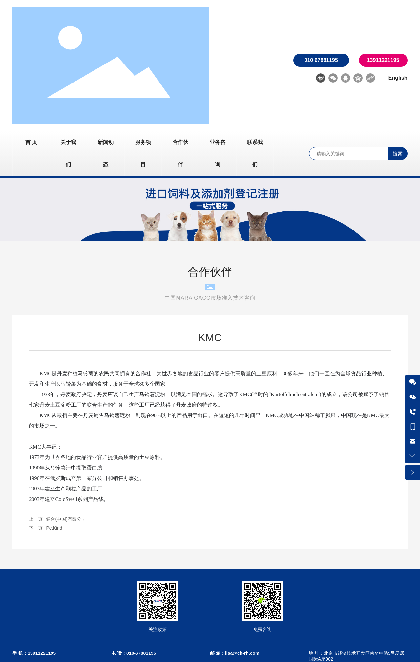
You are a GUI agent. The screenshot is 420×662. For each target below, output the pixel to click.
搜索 (398, 153)
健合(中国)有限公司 (66, 519)
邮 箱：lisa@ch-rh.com (235, 653)
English (398, 78)
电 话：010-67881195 (133, 653)
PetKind (54, 528)
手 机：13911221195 (34, 653)
